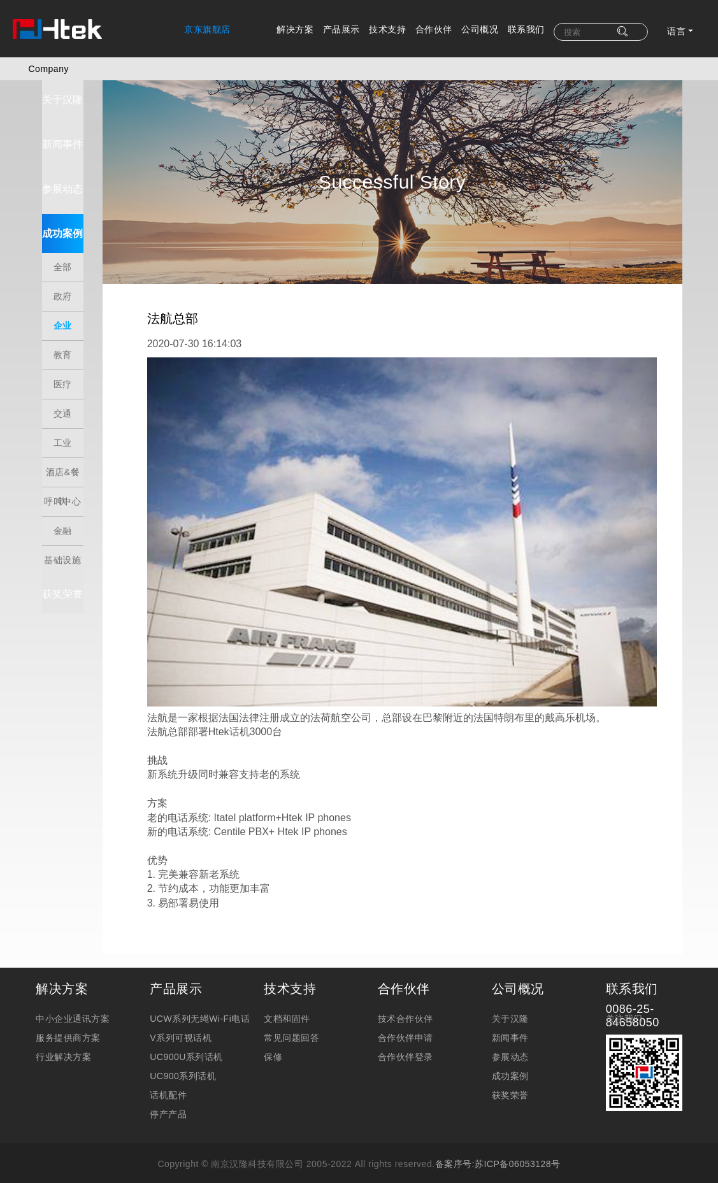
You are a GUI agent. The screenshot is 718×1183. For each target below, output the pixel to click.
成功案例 (53, 242)
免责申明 (307, 1170)
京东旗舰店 (207, 29)
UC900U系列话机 (186, 1029)
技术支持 (387, 29)
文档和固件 (287, 991)
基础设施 (53, 554)
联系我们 (526, 29)
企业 (53, 315)
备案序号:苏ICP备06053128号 (498, 1136)
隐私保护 (359, 1170)
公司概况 (479, 29)
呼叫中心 (53, 496)
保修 (273, 1029)
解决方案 (294, 29)
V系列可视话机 (181, 1010)
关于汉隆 (53, 108)
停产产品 (168, 1086)
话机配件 (168, 1067)
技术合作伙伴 (405, 991)
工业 (53, 432)
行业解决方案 (63, 1029)
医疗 (53, 374)
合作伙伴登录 (405, 1029)
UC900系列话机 (183, 1048)
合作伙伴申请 (405, 1010)
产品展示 (341, 29)
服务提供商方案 (68, 1010)
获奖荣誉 (53, 592)
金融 (53, 520)
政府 (53, 286)
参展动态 (53, 197)
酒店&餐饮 (53, 467)
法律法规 (410, 1170)
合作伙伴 (433, 29)
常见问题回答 (291, 1010)
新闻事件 (53, 153)
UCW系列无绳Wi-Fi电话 (200, 991)
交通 (53, 403)
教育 (53, 345)
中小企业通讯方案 (73, 991)
